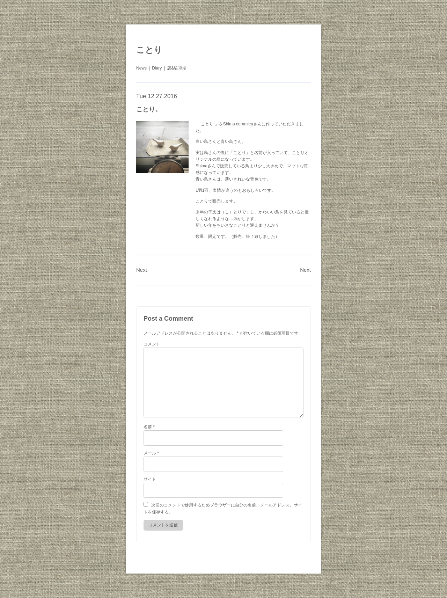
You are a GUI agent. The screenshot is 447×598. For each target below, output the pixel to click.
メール (151, 453)
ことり (149, 49)
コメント (152, 344)
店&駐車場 (176, 68)
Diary (157, 68)
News (141, 68)
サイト (150, 479)
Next (141, 270)
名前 (149, 426)
